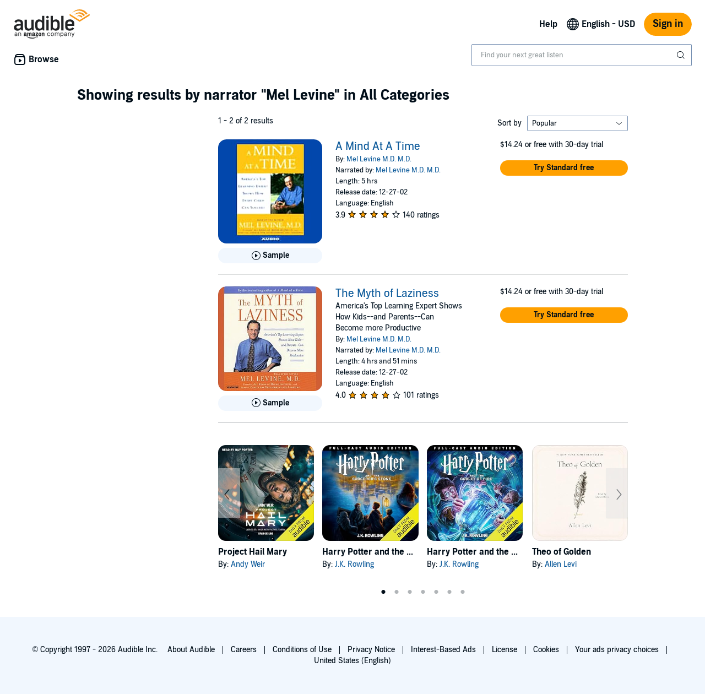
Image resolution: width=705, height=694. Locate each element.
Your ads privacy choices (617, 649)
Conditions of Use (302, 649)
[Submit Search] (682, 55)
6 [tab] (449, 592)
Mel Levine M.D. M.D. (378, 159)
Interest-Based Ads (443, 649)
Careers (244, 649)
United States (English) (352, 660)
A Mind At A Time (377, 146)
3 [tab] (409, 592)
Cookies (546, 649)
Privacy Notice (371, 649)
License (504, 649)
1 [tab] (383, 592)
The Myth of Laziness (387, 293)
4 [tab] (423, 592)
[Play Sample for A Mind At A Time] (270, 255)
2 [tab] (396, 592)
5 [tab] (436, 592)
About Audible (191, 649)
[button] (564, 168)
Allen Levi (561, 564)
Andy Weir (248, 564)
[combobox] (581, 55)
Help (548, 24)
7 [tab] (462, 592)
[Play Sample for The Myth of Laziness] (270, 403)
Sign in (668, 24)
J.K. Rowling (354, 564)
